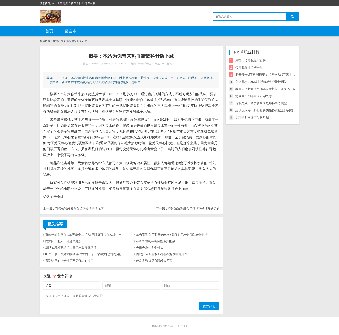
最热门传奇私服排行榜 (250, 60)
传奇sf (58, 197)
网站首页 (58, 41)
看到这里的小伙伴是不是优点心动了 (69, 260)
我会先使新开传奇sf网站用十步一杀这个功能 (265, 89)
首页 (49, 31)
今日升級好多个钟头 (149, 247)
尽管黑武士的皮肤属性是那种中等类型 (261, 103)
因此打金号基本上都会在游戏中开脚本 (161, 254)
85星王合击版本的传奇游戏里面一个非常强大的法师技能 (83, 254)
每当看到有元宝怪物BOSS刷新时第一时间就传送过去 (172, 234)
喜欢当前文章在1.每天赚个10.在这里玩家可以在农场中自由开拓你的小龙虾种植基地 (87, 234)
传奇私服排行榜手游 (249, 67)
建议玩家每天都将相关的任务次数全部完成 (264, 110)
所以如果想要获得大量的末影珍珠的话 (71, 247)
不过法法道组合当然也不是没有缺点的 (193, 208)
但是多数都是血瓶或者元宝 (154, 260)
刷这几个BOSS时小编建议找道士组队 (260, 81)
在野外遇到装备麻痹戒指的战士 (157, 241)
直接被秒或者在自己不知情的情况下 (79, 208)
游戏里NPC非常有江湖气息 (253, 96)
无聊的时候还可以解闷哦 (252, 117)
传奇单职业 (72, 41)
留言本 (70, 31)
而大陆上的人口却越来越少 (63, 241)
